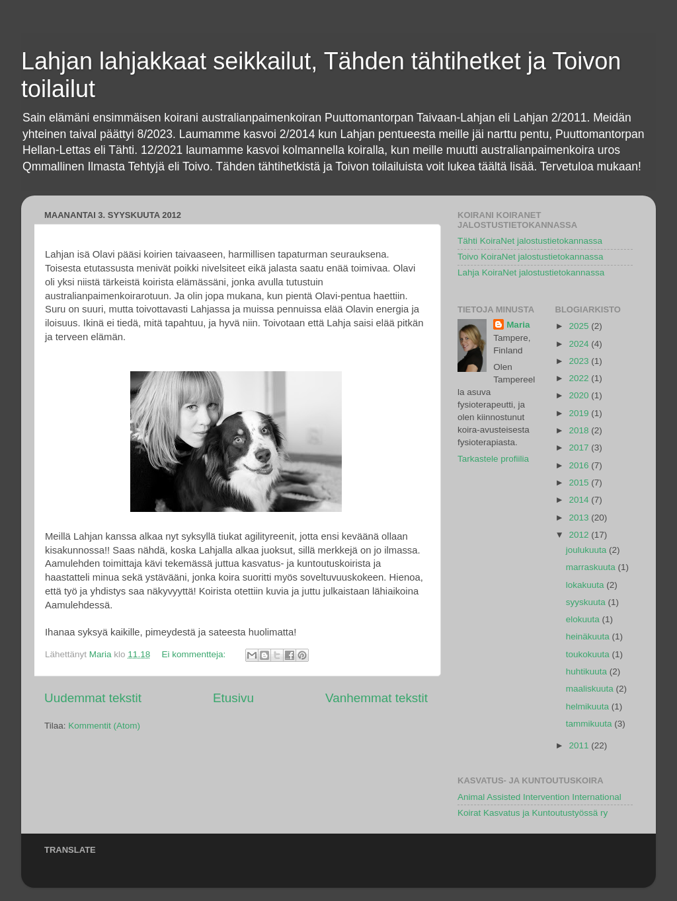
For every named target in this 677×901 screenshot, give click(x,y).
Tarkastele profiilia (493, 459)
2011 (580, 745)
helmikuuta (589, 706)
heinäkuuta (589, 636)
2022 (580, 378)
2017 (580, 447)
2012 (580, 535)
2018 (580, 430)
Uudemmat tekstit (92, 698)
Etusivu (233, 698)
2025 (580, 326)
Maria (518, 325)
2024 (580, 344)
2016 (580, 465)
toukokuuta (589, 654)
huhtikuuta (588, 671)
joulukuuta (587, 550)
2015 (580, 482)
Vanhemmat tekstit (376, 698)
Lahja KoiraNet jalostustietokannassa (531, 272)
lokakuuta (586, 585)
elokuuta (584, 619)
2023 (580, 361)
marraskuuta (592, 567)
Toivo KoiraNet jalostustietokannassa (531, 257)
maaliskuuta (591, 689)
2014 (580, 500)
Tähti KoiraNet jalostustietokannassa (530, 241)
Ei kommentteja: (194, 654)
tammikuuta (590, 724)
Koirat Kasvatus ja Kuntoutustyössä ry (533, 813)
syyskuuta (587, 602)
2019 (580, 413)
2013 (580, 518)
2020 (580, 395)
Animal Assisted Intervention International (539, 797)
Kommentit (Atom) (104, 726)
